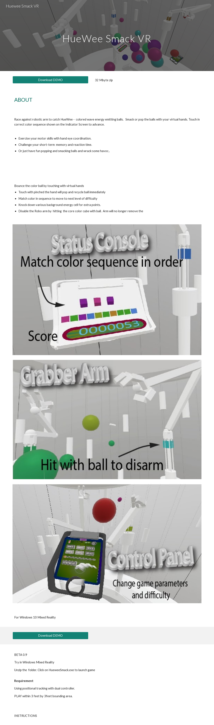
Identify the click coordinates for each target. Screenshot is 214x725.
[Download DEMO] (50, 80)
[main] (107, 35)
